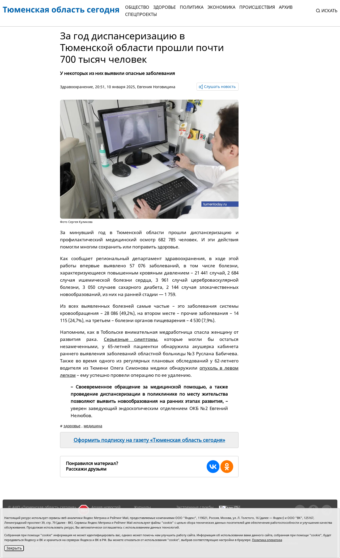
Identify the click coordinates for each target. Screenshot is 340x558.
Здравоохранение (76, 86)
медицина (93, 425)
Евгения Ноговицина (156, 86)
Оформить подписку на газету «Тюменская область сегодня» (149, 440)
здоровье (71, 425)
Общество (137, 7)
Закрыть (14, 548)
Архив (285, 7)
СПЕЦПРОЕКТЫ (141, 14)
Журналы (142, 507)
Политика (191, 7)
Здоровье (164, 7)
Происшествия (257, 7)
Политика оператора (267, 540)
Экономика (221, 7)
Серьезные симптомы (130, 339)
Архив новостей (106, 507)
